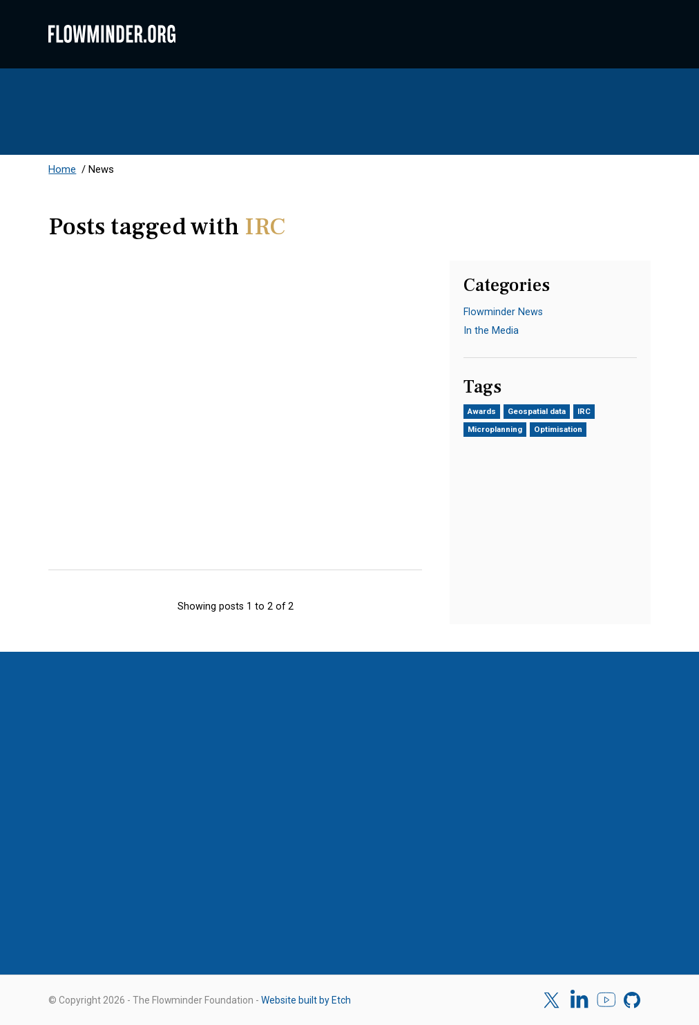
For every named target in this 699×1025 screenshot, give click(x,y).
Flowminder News (503, 311)
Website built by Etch (306, 1000)
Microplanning (495, 429)
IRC (584, 411)
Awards (482, 411)
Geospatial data (537, 411)
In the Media (491, 330)
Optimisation (558, 429)
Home (62, 169)
